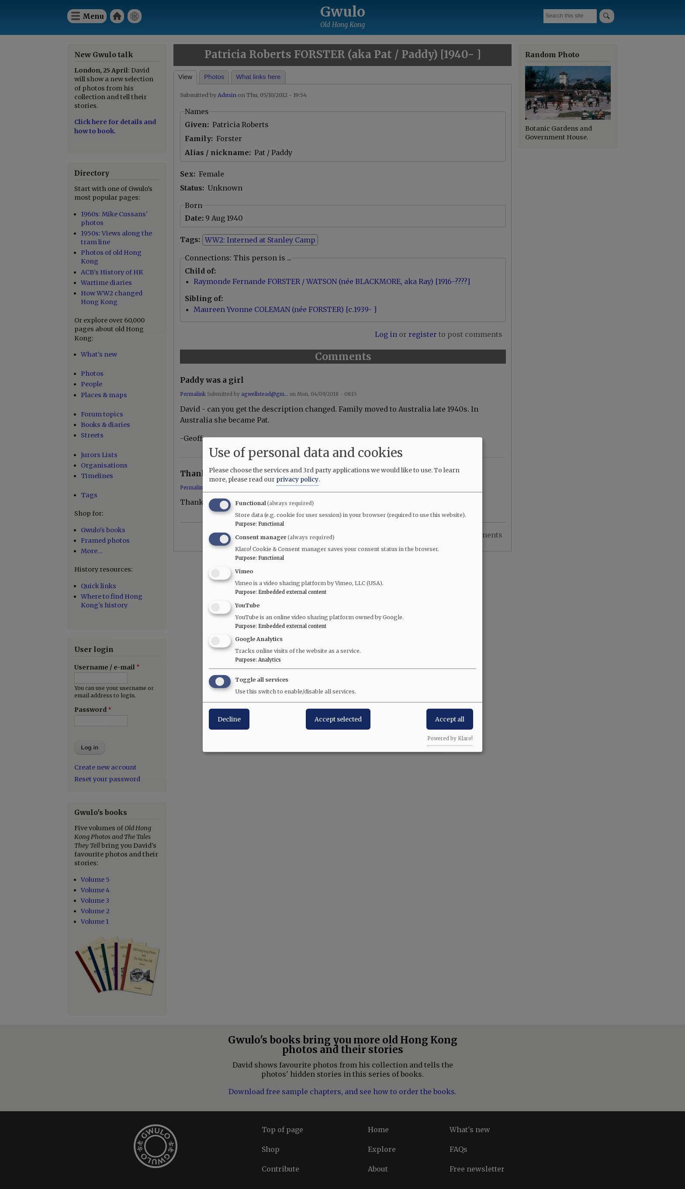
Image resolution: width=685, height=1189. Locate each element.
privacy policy (297, 479)
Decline (229, 719)
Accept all (449, 719)
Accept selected (338, 719)
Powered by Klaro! (450, 738)
